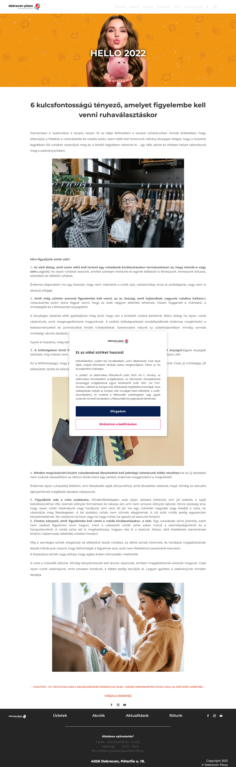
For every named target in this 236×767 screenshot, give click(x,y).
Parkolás (163, 7)
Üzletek (120, 7)
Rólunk (148, 7)
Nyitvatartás (193, 7)
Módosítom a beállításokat (118, 424)
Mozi (177, 7)
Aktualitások (137, 715)
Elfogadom (118, 411)
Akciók (134, 7)
